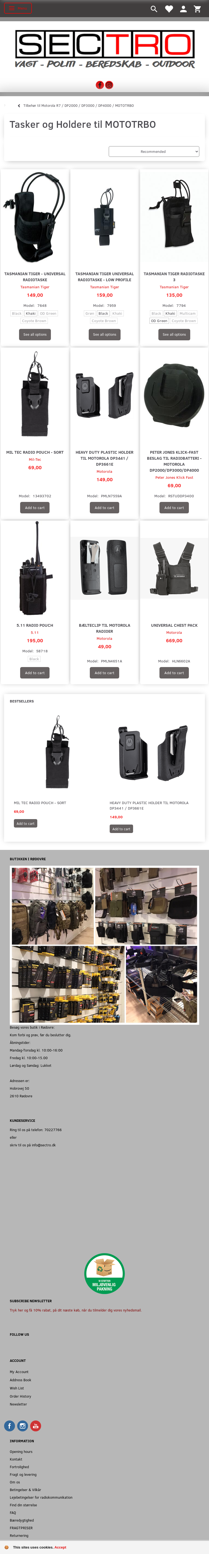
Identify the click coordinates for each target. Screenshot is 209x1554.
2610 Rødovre (21, 1095)
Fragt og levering (23, 1474)
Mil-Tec (35, 459)
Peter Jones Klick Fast (174, 477)
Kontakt (16, 1459)
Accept (60, 1547)
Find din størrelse (23, 1504)
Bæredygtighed (22, 1520)
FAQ (13, 1512)
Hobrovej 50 (19, 1088)
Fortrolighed (19, 1466)
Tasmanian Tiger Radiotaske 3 (174, 276)
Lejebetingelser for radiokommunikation (41, 1497)
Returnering (19, 1535)
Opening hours (21, 1451)
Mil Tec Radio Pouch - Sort (35, 452)
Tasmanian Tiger (35, 286)
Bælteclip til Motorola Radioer (104, 628)
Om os (15, 1482)
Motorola (104, 471)
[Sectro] (104, 49)
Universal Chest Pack (174, 625)
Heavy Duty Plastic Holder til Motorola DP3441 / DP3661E (104, 458)
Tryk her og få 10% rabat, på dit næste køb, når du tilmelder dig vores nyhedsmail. (76, 1310)
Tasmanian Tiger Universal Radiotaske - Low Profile (104, 276)
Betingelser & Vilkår (25, 1489)
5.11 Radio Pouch (35, 625)
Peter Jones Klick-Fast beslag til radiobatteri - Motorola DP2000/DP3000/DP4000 (174, 461)
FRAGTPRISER (21, 1527)
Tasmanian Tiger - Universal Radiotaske (35, 276)
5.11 (35, 632)
